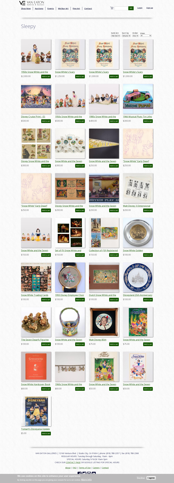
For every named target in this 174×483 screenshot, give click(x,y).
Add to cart (46, 76)
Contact (88, 8)
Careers (96, 467)
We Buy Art (63, 8)
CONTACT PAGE (73, 462)
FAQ (75, 467)
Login (139, 8)
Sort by (125, 33)
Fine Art (76, 8)
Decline (141, 477)
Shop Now (26, 8)
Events (50, 8)
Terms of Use (85, 467)
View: (142, 33)
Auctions (39, 8)
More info (86, 479)
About (68, 467)
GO (131, 8)
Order (135, 33)
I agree (151, 478)
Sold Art (115, 33)
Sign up (149, 8)
